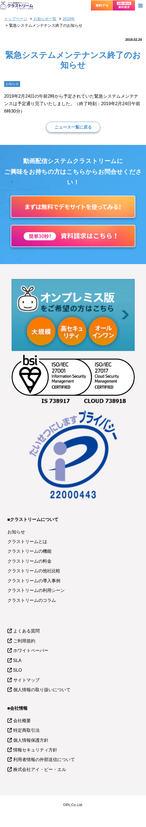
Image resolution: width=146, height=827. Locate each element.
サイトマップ (26, 680)
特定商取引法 (26, 730)
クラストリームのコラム (31, 600)
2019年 (69, 19)
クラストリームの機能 (29, 551)
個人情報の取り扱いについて (42, 689)
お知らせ (16, 532)
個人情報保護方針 (30, 740)
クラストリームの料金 (29, 561)
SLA (17, 660)
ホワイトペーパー (30, 650)
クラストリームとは (27, 541)
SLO (17, 670)
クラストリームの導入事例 (33, 580)
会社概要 (22, 720)
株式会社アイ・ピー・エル (39, 769)
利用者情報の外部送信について (44, 759)
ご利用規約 (24, 641)
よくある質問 (26, 631)
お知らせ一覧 (44, 19)
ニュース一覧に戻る (73, 127)
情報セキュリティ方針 (35, 750)
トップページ (15, 19)
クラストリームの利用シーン (36, 590)
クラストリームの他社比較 (33, 570)
